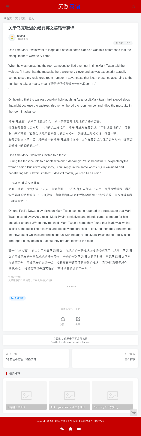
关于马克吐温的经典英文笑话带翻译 (41, 28)
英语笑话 (20, 18)
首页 (8, 18)
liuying (20, 35)
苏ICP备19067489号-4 (84, 421)
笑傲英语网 (66, 421)
